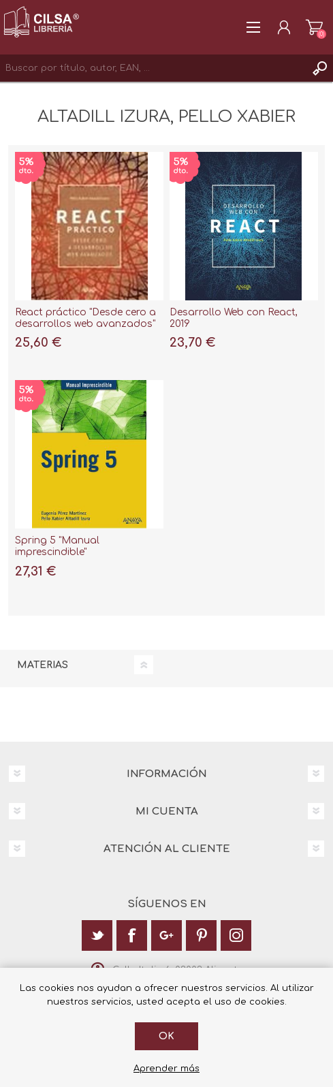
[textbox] (153, 68)
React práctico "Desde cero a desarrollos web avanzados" (85, 318)
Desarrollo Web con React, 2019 (234, 318)
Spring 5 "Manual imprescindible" (57, 546)
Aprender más (166, 1068)
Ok (166, 1036)
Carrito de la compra (314, 27)
